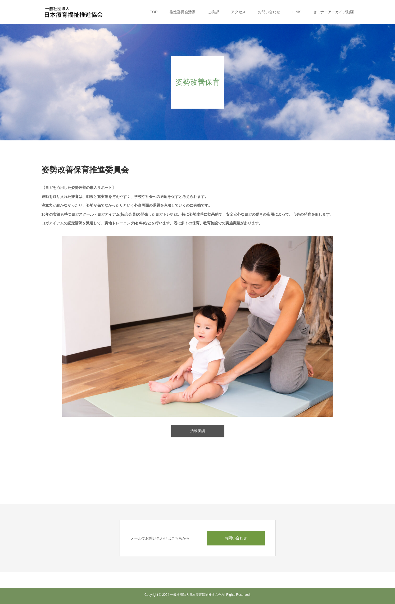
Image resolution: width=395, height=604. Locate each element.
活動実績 (197, 431)
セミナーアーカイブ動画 (333, 12)
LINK (296, 12)
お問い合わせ (269, 12)
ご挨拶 (213, 12)
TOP (154, 12)
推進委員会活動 (183, 12)
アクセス (238, 12)
